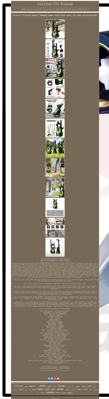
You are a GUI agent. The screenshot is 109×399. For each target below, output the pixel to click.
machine (73, 389)
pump (89, 386)
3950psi (79, 389)
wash (58, 392)
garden (70, 393)
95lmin (85, 389)
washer (50, 392)
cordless (68, 386)
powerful (72, 386)
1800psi (26, 386)
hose (34, 389)
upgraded (78, 386)
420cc (37, 386)
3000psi (95, 389)
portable (67, 389)
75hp (90, 389)
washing (63, 393)
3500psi (84, 386)
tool (38, 393)
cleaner (40, 389)
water (42, 386)
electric (61, 386)
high (47, 389)
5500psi (49, 386)
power (60, 389)
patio (53, 389)
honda (55, 386)
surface (42, 393)
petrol (31, 386)
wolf (30, 389)
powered (15, 389)
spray (94, 386)
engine (21, 389)
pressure (18, 385)
